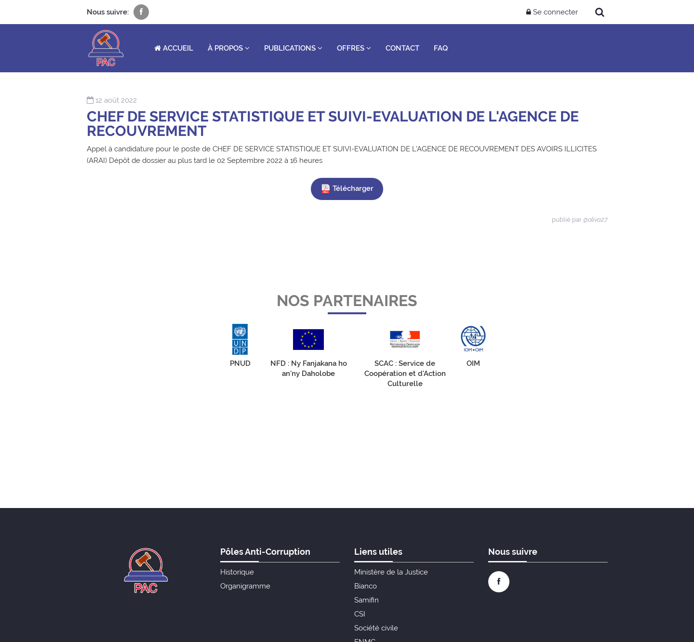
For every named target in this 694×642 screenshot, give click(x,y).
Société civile (376, 628)
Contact (402, 48)
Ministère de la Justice (391, 572)
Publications (293, 48)
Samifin (366, 600)
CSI (359, 614)
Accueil (173, 48)
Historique (237, 572)
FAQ (441, 48)
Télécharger (347, 189)
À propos (229, 48)
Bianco (365, 586)
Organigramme (245, 586)
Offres (354, 48)
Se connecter (552, 12)
